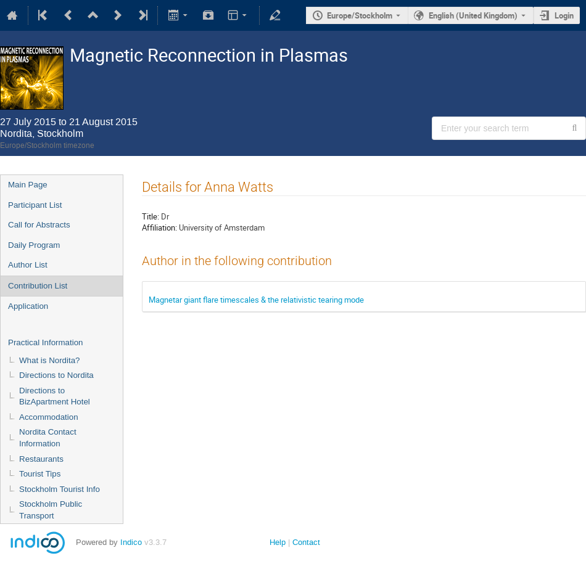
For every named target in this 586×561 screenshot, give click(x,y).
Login (564, 15)
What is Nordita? (49, 360)
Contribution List (37, 285)
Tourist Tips (39, 473)
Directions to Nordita (56, 375)
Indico (131, 542)
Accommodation (48, 417)
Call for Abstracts (39, 224)
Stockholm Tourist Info (59, 489)
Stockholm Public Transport (50, 509)
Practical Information (45, 342)
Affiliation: (159, 227)
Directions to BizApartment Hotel (54, 396)
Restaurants (41, 459)
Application (28, 306)
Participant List (35, 205)
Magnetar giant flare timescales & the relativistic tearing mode (256, 299)
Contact (306, 542)
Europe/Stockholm (359, 15)
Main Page (27, 184)
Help (278, 542)
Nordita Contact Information (47, 437)
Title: (150, 216)
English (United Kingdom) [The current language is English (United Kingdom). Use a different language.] (473, 15)
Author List (27, 264)
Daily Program (34, 245)
